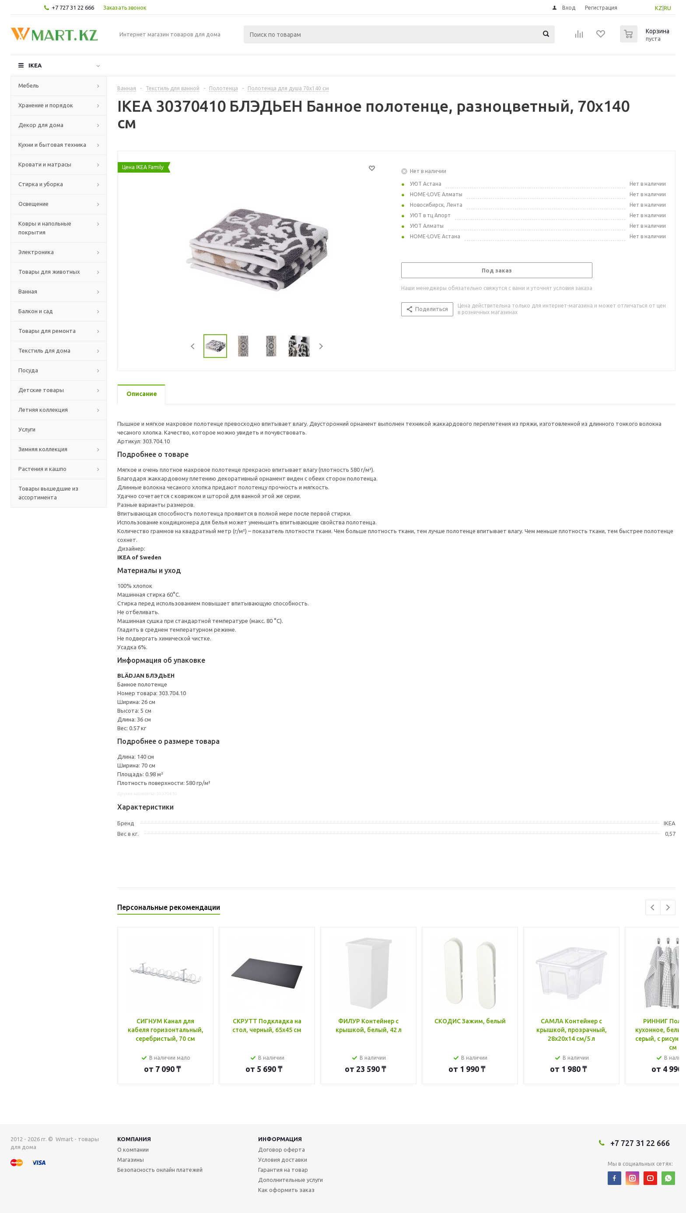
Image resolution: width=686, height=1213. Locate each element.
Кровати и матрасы (44, 164)
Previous (193, 346)
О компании (133, 1149)
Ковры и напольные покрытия (44, 227)
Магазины (130, 1159)
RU (667, 8)
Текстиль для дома (44, 350)
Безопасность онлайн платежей (160, 1170)
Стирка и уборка (40, 184)
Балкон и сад (35, 311)
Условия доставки (282, 1159)
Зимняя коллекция (42, 449)
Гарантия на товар (283, 1170)
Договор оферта (281, 1149)
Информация (280, 1139)
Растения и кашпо (42, 469)
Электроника (36, 252)
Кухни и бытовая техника (52, 144)
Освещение (33, 204)
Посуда (28, 370)
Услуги (26, 429)
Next (321, 346)
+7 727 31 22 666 (73, 7)
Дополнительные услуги (290, 1180)
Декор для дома (40, 125)
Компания (134, 1139)
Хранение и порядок (45, 105)
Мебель (28, 85)
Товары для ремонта (47, 331)
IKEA (35, 65)
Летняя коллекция (43, 410)
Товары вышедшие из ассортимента (48, 492)
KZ (658, 8)
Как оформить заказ (286, 1190)
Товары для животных (49, 272)
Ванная (27, 291)
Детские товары (41, 390)
